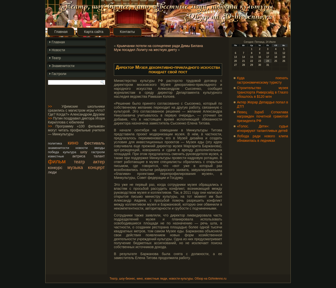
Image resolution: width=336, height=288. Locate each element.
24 (267, 61)
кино (73, 142)
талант (99, 156)
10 (267, 53)
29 (251, 65)
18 (275, 57)
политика (55, 143)
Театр (56, 58)
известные (56, 156)
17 (267, 57)
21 (243, 61)
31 (267, 65)
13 (235, 57)
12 (283, 53)
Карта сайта (93, 32)
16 (259, 57)
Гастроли (59, 74)
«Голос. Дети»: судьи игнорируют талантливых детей (262, 128)
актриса (78, 156)
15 (251, 57)
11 (275, 53)
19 (283, 57)
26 (283, 61)
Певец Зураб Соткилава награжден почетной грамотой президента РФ (262, 116)
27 (235, 65)
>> (50, 106)
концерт (96, 167)
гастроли (98, 152)
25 (275, 61)
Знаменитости (63, 66)
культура (69, 152)
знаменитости (58, 148)
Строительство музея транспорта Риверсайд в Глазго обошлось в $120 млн (262, 92)
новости (82, 148)
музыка (75, 167)
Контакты (127, 32)
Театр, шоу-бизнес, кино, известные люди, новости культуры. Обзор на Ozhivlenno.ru (167, 278)
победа (53, 152)
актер (99, 161)
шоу (83, 152)
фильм (57, 161)
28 (243, 65)
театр (79, 161)
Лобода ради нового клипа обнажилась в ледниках (262, 138)
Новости (58, 50)
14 (243, 57)
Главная (60, 32)
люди (52, 172)
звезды (99, 148)
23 (259, 61)
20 (235, 61)
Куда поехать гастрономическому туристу (262, 80)
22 (251, 61)
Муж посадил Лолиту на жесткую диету (145, 50)
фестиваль (94, 143)
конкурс (55, 167)
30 (259, 65)
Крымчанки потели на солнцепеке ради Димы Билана (160, 46)
